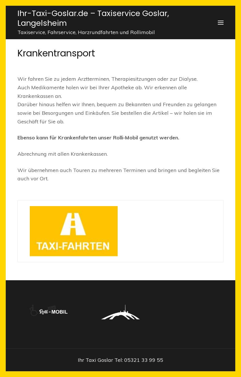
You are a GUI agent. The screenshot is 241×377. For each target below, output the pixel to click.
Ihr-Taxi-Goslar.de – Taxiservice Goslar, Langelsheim (93, 18)
